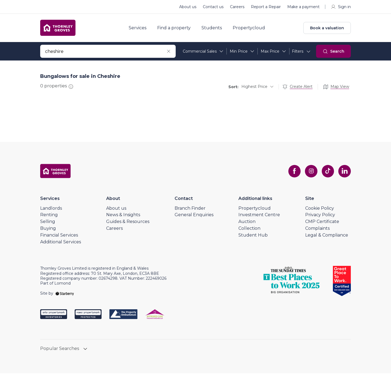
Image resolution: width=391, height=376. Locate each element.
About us (187, 6)
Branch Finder (190, 211)
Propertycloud (252, 29)
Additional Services (60, 244)
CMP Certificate (322, 224)
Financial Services (59, 237)
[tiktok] (326, 173)
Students (214, 29)
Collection (249, 231)
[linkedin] (344, 173)
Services (140, 29)
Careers (237, 6)
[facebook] (292, 173)
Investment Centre (259, 217)
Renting (49, 217)
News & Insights (123, 217)
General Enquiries (194, 217)
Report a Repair (266, 6)
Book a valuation (327, 29)
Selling (47, 224)
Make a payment (303, 6)
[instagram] (309, 173)
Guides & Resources (127, 224)
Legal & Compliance (326, 237)
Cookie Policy (319, 211)
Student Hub (253, 237)
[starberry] (64, 296)
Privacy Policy (320, 217)
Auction (247, 224)
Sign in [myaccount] (340, 6)
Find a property (177, 29)
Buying (48, 231)
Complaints (317, 231)
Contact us (213, 6)
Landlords (51, 211)
